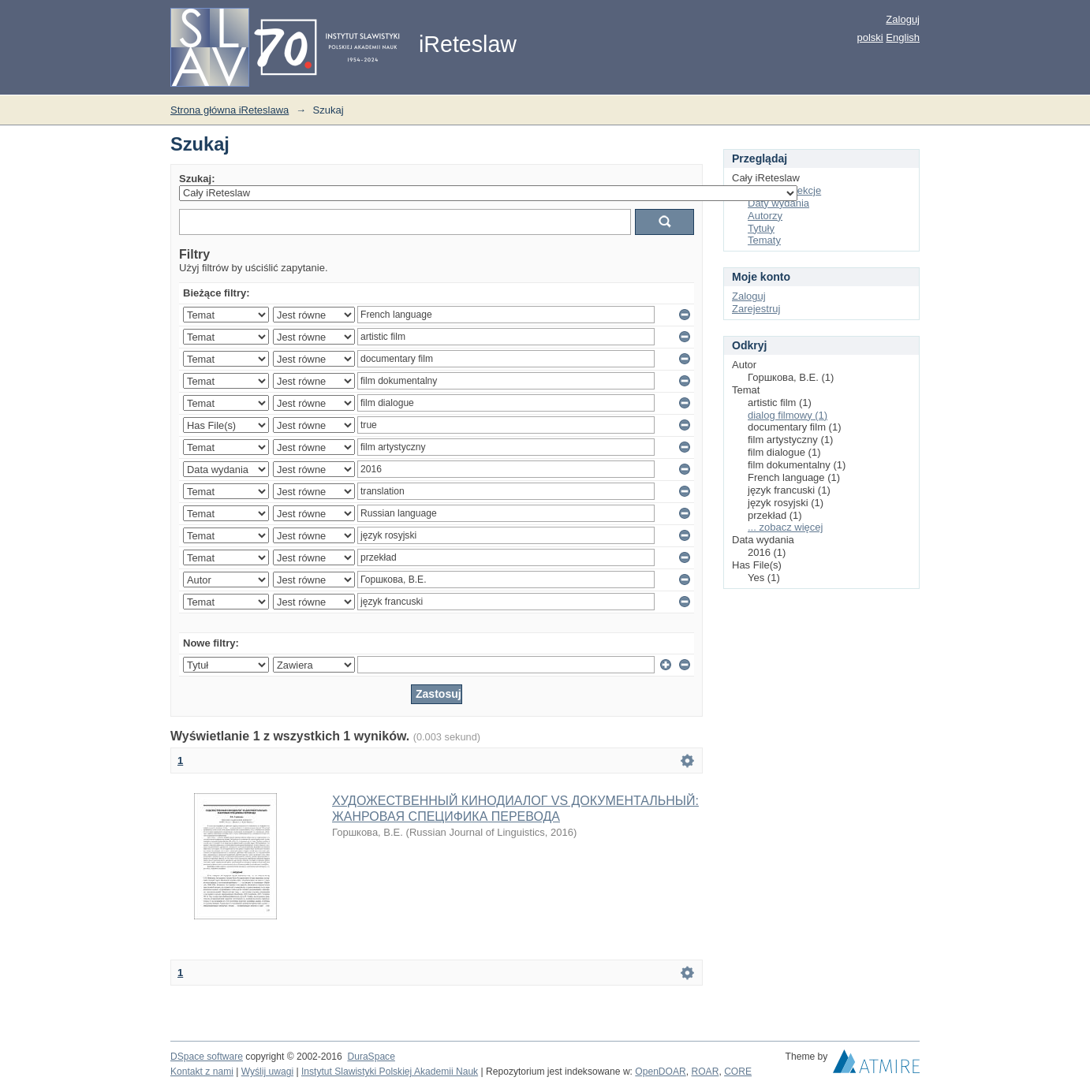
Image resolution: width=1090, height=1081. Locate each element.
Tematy (764, 240)
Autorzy (765, 216)
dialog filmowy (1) (787, 415)
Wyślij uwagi (267, 1071)
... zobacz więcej (785, 527)
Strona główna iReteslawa (229, 110)
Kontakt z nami (201, 1071)
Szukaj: (197, 179)
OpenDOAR (660, 1071)
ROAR (705, 1071)
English (903, 37)
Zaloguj (903, 19)
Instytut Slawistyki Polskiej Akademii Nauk (389, 1071)
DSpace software (206, 1056)
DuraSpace (370, 1056)
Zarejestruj (756, 309)
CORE (738, 1071)
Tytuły (761, 228)
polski (870, 37)
